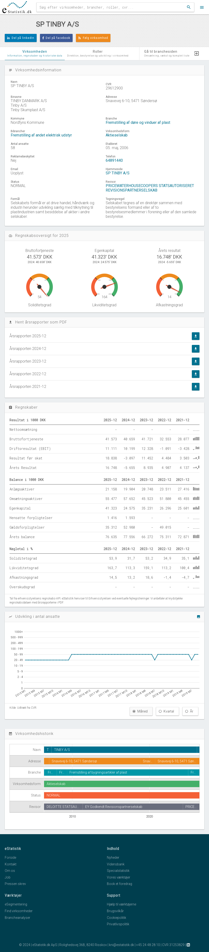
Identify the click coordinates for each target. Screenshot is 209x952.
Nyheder (113, 857)
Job (7, 877)
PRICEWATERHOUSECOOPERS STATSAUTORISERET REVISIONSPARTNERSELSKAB (150, 187)
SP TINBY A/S (117, 173)
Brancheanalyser (17, 918)
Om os (10, 871)
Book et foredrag (119, 884)
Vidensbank (115, 864)
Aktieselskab (117, 135)
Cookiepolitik (116, 918)
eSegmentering (16, 904)
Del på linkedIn (20, 38)
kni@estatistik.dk (121, 945)
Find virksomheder (19, 911)
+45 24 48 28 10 (148, 945)
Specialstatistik (118, 871)
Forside (10, 857)
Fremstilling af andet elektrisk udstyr (41, 135)
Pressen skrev (15, 884)
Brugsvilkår (115, 911)
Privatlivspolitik (118, 924)
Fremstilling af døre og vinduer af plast (138, 122)
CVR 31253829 (173, 945)
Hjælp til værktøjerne (121, 904)
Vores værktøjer (118, 877)
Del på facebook (56, 38)
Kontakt (10, 864)
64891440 (114, 160)
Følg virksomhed (93, 38)
